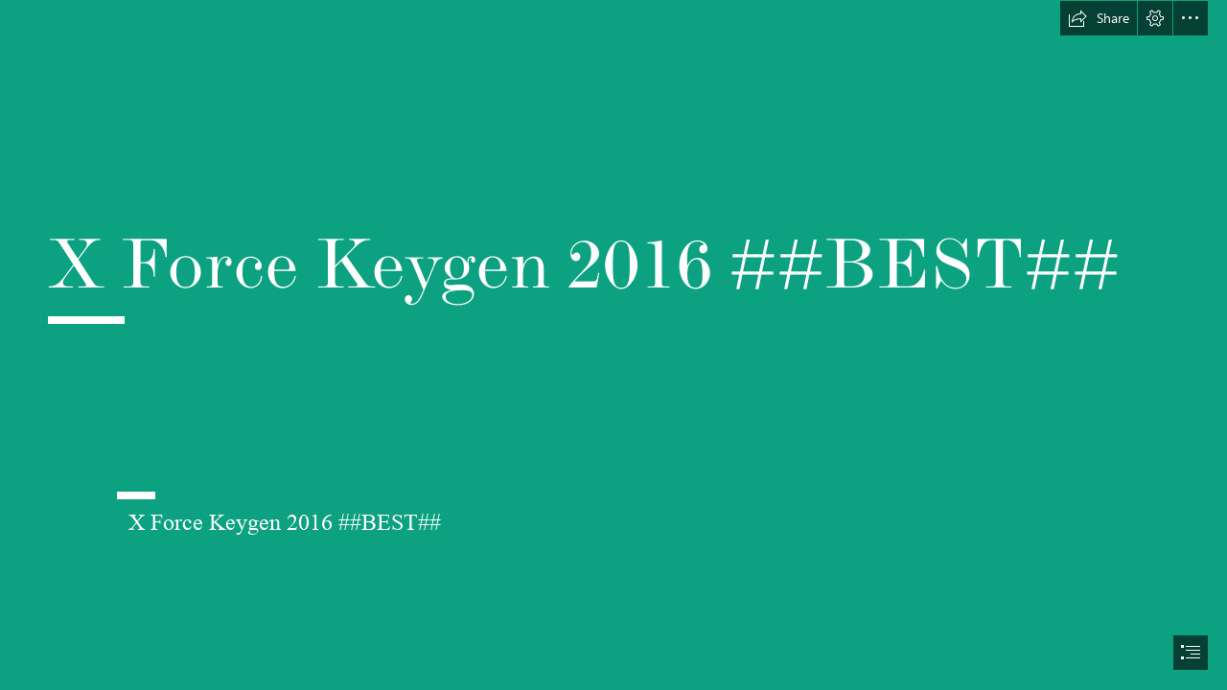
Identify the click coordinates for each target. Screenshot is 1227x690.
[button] (1098, 18)
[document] (613, 345)
